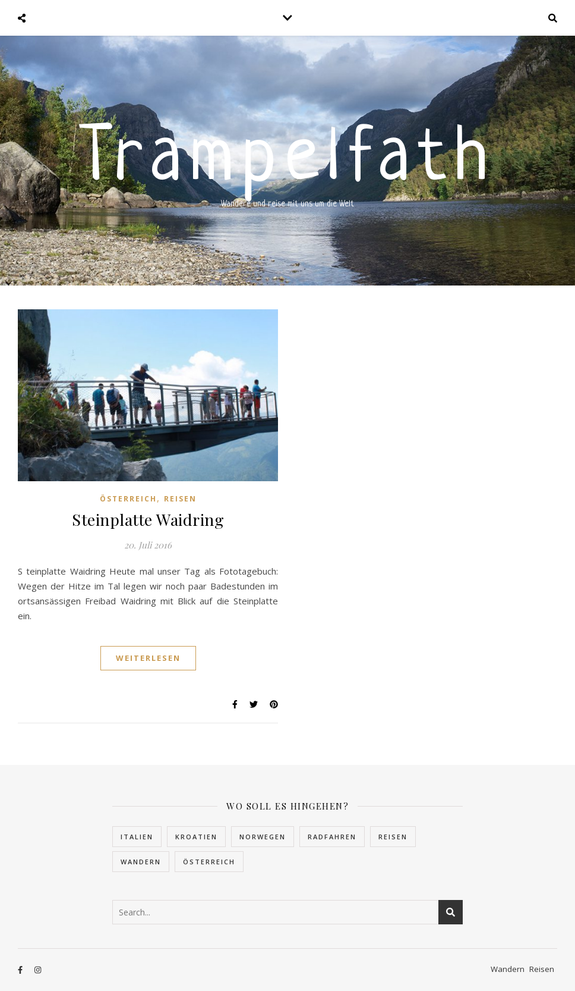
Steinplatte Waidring (148, 519)
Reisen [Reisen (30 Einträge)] (392, 836)
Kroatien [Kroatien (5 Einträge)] (196, 836)
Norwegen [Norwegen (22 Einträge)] (262, 836)
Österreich (128, 499)
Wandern (508, 969)
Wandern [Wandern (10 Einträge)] (141, 861)
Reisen (180, 499)
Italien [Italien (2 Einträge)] (137, 836)
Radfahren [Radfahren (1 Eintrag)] (332, 836)
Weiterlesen (148, 658)
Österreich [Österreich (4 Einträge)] (209, 861)
